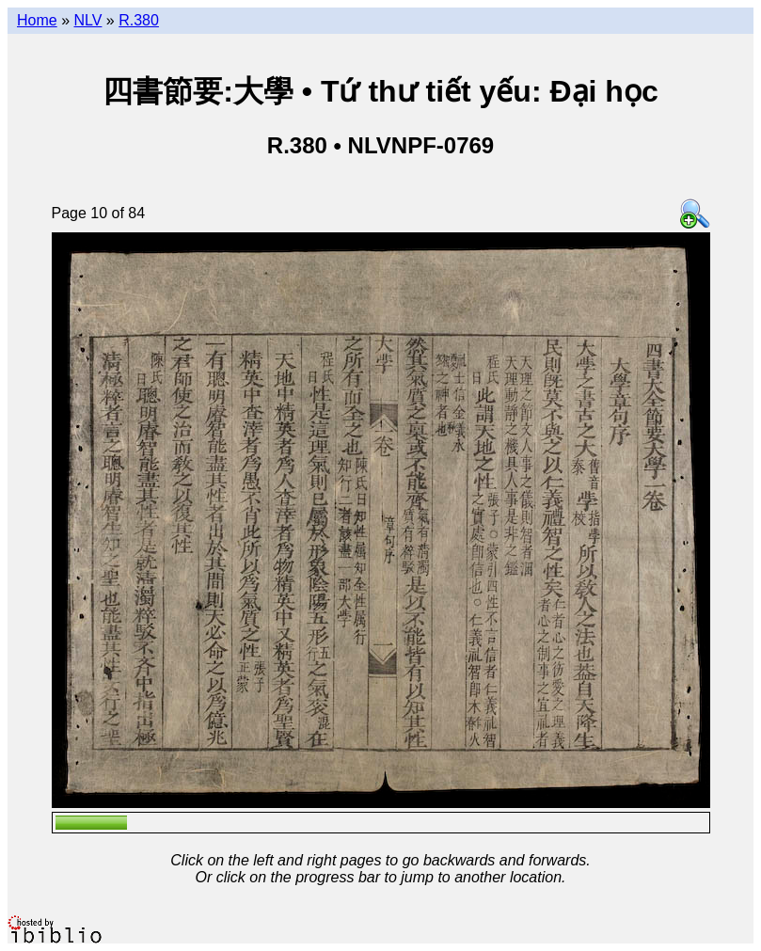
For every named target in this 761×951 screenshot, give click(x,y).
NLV (87, 20)
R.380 (139, 20)
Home (37, 20)
